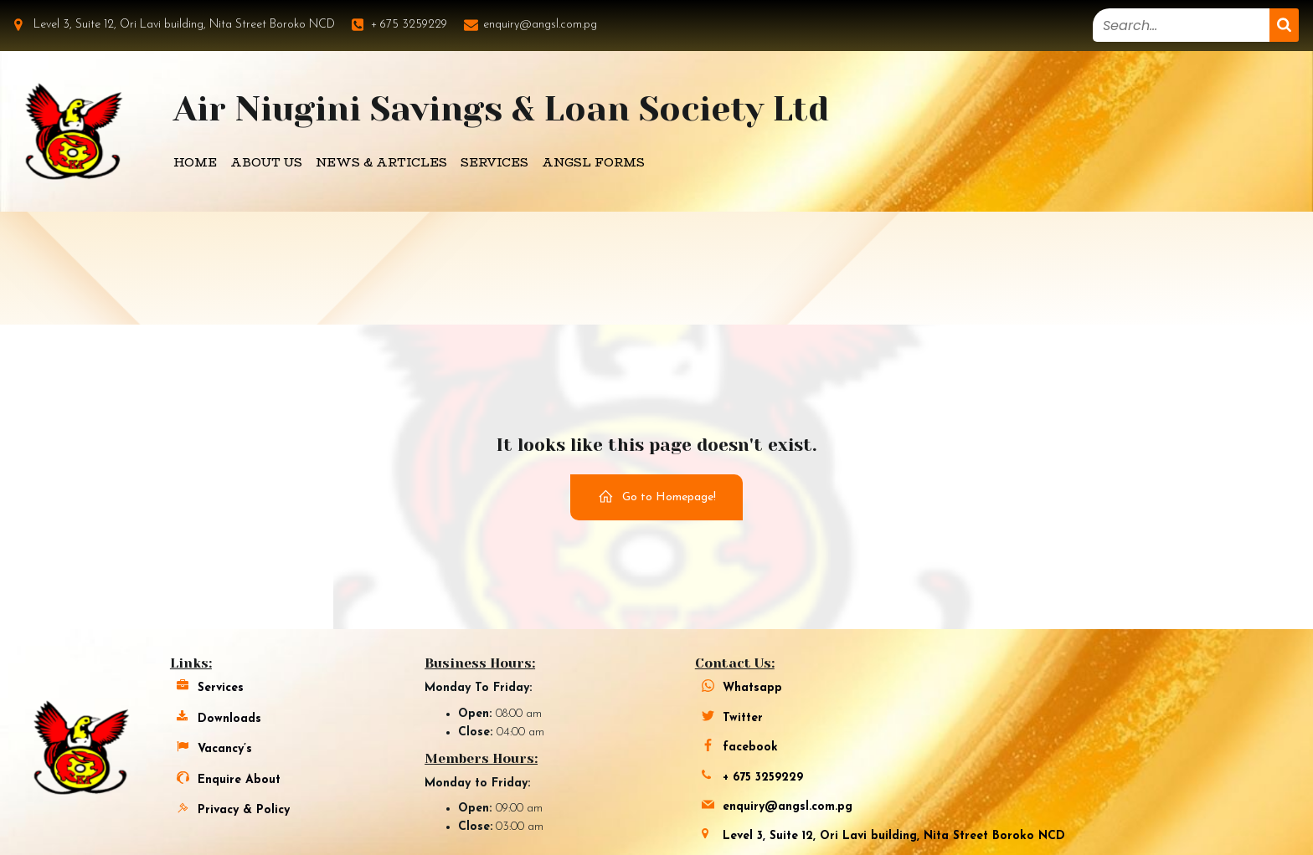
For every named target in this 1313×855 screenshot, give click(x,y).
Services (494, 162)
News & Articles (381, 162)
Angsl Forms (593, 162)
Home (195, 162)
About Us (266, 162)
